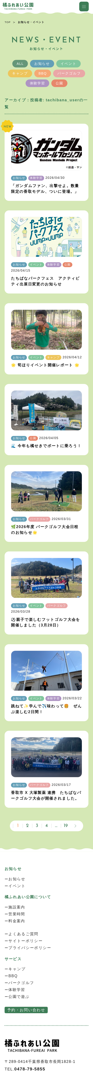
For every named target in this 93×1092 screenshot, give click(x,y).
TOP (7, 22)
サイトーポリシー (25, 941)
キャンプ (20, 73)
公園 (59, 83)
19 (66, 826)
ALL (20, 63)
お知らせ (42, 63)
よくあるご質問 (23, 934)
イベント (68, 63)
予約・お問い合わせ (26, 1010)
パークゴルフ (69, 73)
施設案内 (16, 907)
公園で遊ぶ (19, 996)
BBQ (43, 73)
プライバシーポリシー (29, 948)
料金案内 (16, 921)
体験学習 (37, 83)
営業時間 (16, 914)
